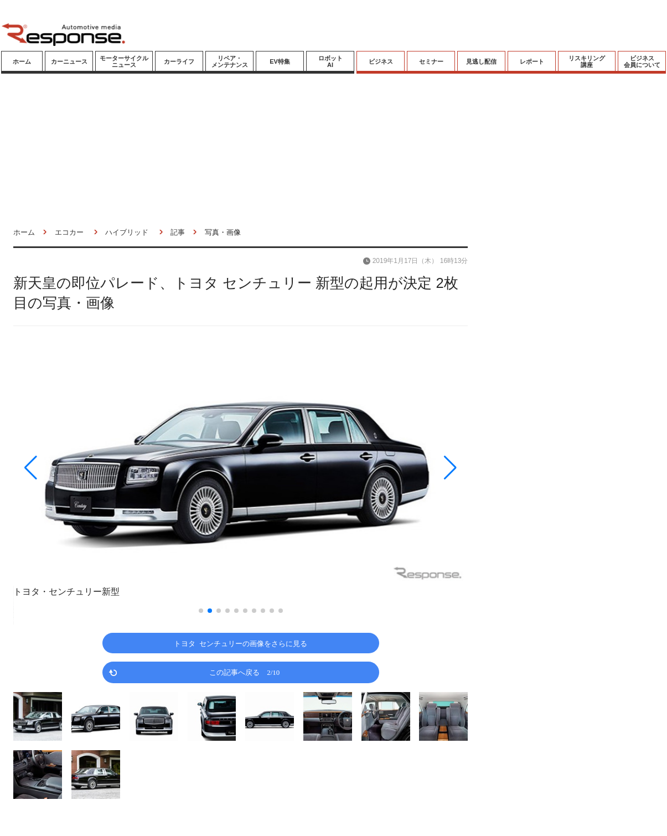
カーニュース (69, 61)
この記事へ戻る (244, 671)
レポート (532, 61)
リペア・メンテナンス (229, 61)
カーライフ (179, 61)
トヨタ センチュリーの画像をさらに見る (240, 643)
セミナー (431, 61)
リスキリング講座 (586, 61)
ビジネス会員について (642, 61)
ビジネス (381, 61)
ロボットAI (330, 61)
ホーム (22, 61)
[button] (81, 467)
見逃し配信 (481, 61)
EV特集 (280, 61)
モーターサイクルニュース (124, 61)
